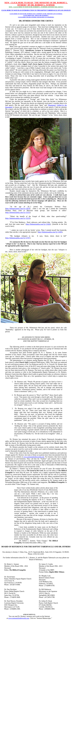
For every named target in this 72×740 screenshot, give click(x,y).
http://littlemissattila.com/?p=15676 (18, 209)
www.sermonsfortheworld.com (33, 457)
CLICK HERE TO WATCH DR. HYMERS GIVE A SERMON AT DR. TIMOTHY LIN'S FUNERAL (36, 13)
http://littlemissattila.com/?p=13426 (38, 224)
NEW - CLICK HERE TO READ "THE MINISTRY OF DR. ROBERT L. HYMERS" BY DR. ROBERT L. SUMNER (36, 3)
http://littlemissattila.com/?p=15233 (18, 218)
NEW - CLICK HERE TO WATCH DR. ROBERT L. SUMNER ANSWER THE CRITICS (36, 7)
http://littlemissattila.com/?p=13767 (18, 238)
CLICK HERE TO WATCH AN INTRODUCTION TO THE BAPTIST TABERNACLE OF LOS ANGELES (36, 10)
